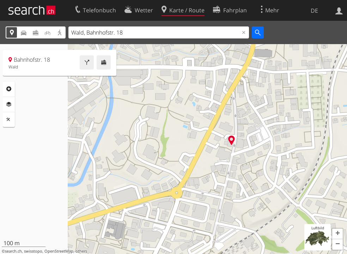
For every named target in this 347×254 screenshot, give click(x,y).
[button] (337, 234)
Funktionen (9, 119)
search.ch (13, 251)
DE (314, 10)
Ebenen (9, 104)
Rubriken (9, 88)
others (81, 251)
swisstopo (33, 251)
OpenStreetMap (58, 251)
